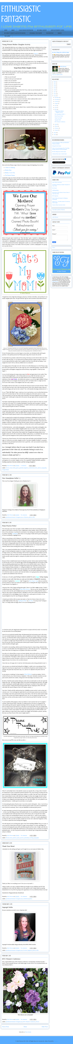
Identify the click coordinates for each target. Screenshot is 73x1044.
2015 (55, 95)
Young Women (5, 469)
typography (44, 467)
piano (18, 837)
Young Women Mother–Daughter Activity (16, 44)
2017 (55, 91)
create (10, 467)
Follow (53, 247)
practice (22, 837)
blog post (36, 53)
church (7, 467)
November (57, 99)
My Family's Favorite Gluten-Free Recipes (14, 33)
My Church (54, 188)
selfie (33, 517)
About (13, 30)
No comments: (24, 515)
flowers (37, 1021)
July (56, 105)
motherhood (31, 467)
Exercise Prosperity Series (57, 30)
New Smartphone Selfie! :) (11, 478)
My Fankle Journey (42, 30)
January (56, 130)
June (56, 107)
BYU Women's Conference (11, 959)
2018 (55, 89)
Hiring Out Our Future (56, 146)
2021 (55, 83)
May (56, 109)
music (36, 467)
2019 (55, 87)
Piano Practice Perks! (9, 526)
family (14, 467)
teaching (31, 837)
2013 (55, 134)
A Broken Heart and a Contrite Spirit (59, 153)
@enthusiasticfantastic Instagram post (14, 517)
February (57, 128)
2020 (55, 85)
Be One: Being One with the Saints (60, 52)
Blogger (55, 1041)
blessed (7, 837)
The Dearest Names (10, 175)
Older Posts (45, 1026)
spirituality (26, 837)
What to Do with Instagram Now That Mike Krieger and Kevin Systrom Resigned (60, 149)
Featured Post (50, 33)
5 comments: (24, 465)
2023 (55, 82)
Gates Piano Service (25, 589)
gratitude (21, 467)
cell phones (25, 517)
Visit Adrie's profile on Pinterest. (58, 209)
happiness (26, 467)
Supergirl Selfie (7, 907)
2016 (55, 93)
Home (5, 30)
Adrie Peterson (63, 66)
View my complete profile (57, 74)
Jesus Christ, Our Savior (57, 182)
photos (39, 467)
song (33, 581)
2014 (55, 132)
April (56, 124)
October (56, 101)
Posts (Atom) (28, 1032)
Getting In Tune (22, 600)
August (56, 103)
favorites (25, 950)
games (17, 467)
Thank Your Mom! (8, 846)
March (56, 126)
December (57, 97)
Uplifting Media (55, 190)
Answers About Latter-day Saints (58, 204)
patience (14, 837)
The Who (31, 600)
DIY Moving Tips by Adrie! (36, 33)
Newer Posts (5, 1026)
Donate (60, 33)
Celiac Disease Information (26, 30)
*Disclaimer (7, 36)
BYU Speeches (55, 195)
